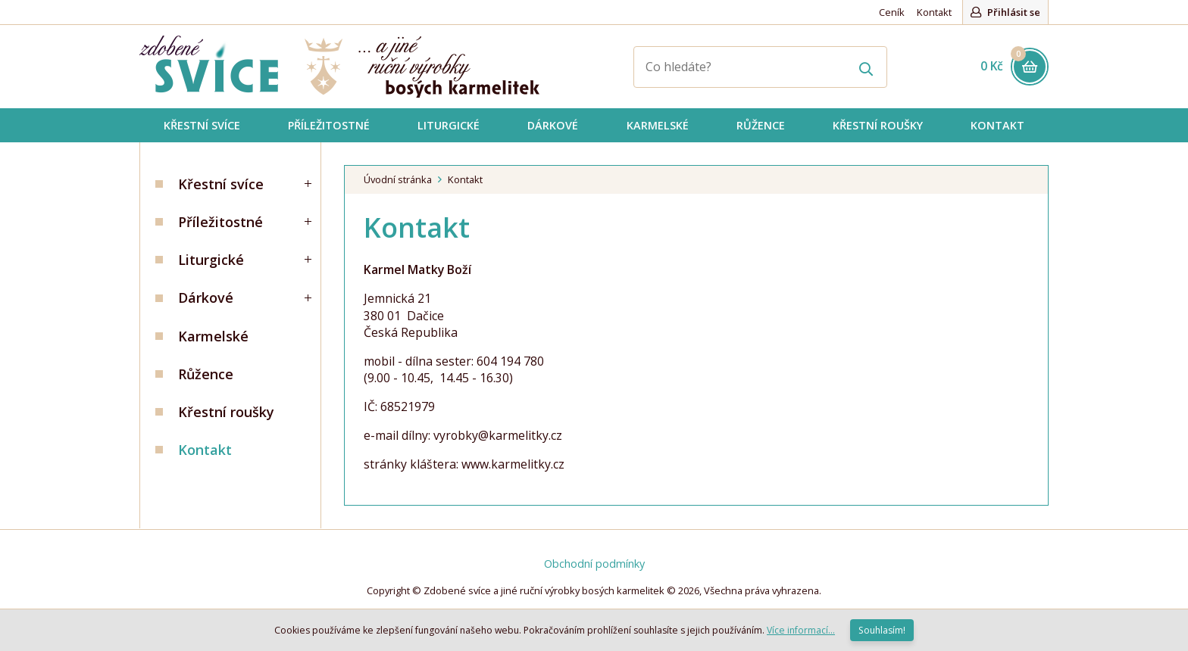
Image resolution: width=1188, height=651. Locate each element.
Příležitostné (220, 222)
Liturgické (211, 260)
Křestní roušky (226, 412)
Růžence (205, 374)
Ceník (892, 12)
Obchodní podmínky (594, 563)
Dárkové (205, 297)
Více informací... (801, 630)
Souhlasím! (881, 630)
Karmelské (213, 336)
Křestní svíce (221, 184)
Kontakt (934, 12)
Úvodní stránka (398, 179)
